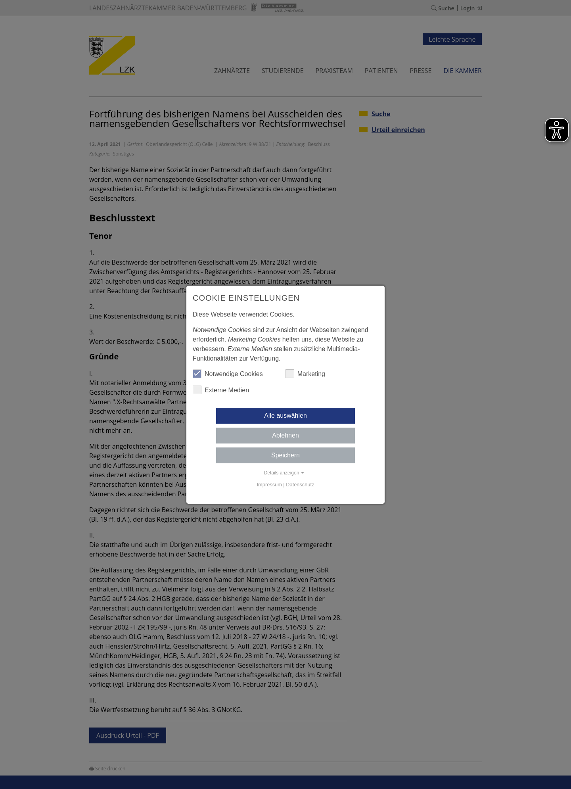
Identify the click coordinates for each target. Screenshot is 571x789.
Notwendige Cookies (228, 373)
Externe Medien (221, 390)
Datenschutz (300, 485)
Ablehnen (285, 435)
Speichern (285, 455)
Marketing (305, 373)
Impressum (269, 485)
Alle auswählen (285, 415)
